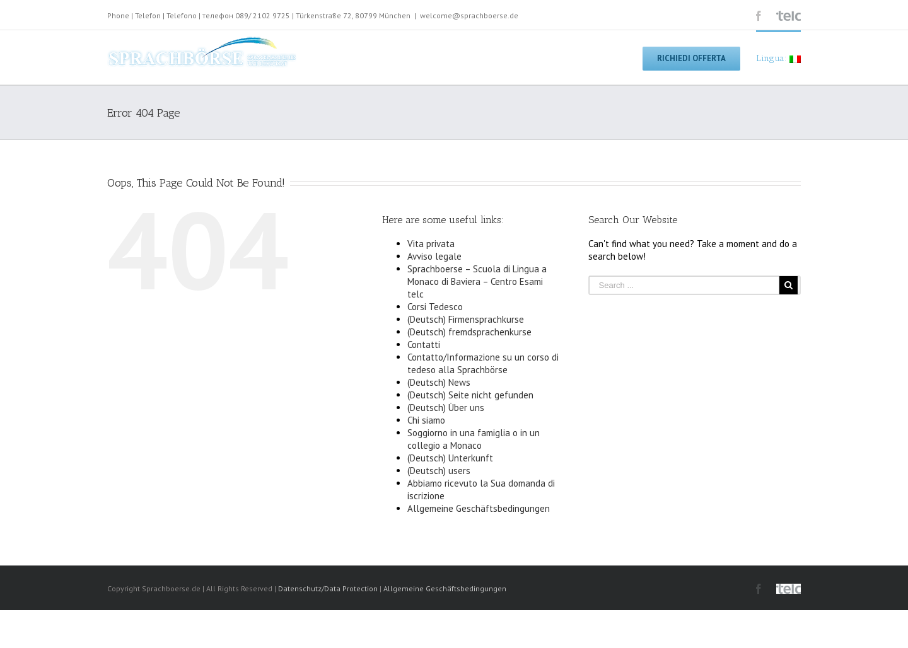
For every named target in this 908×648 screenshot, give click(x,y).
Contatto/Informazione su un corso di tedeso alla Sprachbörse (483, 363)
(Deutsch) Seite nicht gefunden (470, 395)
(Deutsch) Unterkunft (450, 458)
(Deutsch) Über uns (445, 408)
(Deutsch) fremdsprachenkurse (469, 332)
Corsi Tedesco (435, 307)
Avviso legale (434, 256)
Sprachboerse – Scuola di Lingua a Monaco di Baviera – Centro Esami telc (477, 281)
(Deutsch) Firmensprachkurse (465, 319)
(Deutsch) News (438, 382)
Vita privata (431, 244)
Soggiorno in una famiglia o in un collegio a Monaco (473, 439)
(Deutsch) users (438, 471)
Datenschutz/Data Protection (328, 588)
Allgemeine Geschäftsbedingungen (478, 508)
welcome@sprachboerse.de (469, 15)
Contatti (423, 344)
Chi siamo (426, 420)
